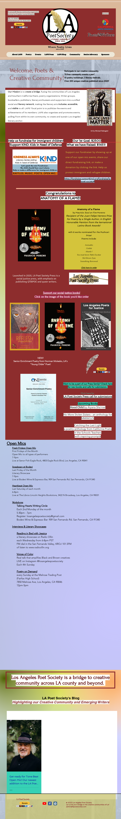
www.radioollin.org (39, 547)
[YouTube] (44, 803)
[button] (19, 25)
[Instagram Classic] (55, 803)
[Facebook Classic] (50, 803)
